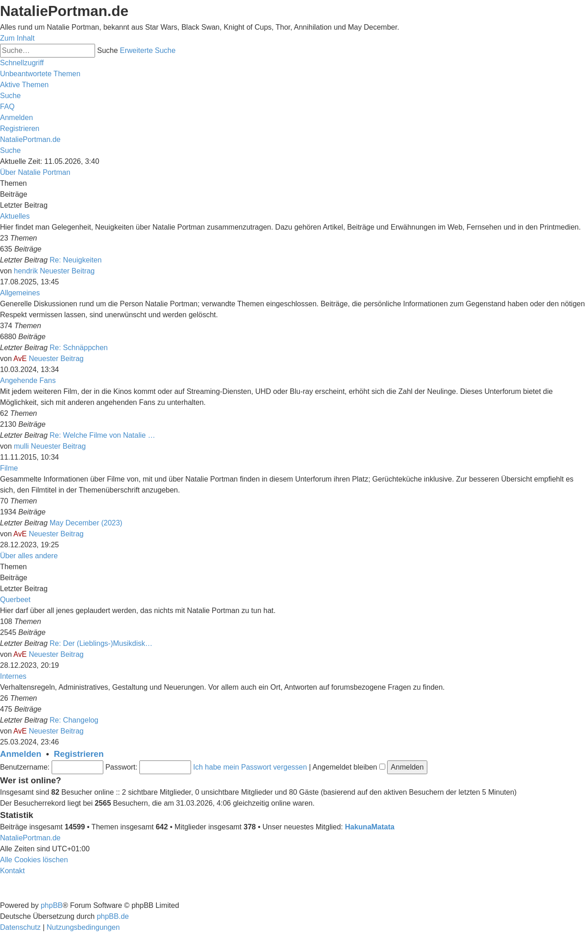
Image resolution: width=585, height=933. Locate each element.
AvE (20, 358)
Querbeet (15, 599)
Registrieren (79, 754)
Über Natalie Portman (35, 172)
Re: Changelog (74, 720)
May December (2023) (86, 523)
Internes (13, 676)
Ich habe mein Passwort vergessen (250, 767)
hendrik (25, 271)
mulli (21, 446)
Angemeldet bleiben (349, 767)
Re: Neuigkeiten (76, 260)
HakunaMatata (369, 827)
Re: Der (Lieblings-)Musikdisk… (101, 643)
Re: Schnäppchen (79, 347)
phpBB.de (113, 916)
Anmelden (20, 754)
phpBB (52, 905)
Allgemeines (20, 293)
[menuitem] (40, 74)
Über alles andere (29, 556)
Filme (9, 468)
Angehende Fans (28, 380)
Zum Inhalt (17, 38)
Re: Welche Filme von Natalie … (102, 435)
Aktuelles (15, 216)
